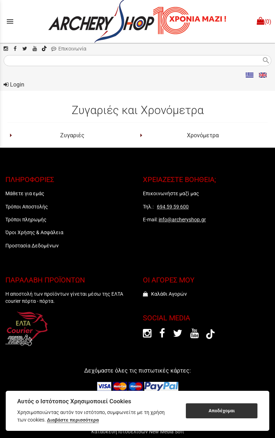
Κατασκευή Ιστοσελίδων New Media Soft (137, 431)
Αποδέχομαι (222, 410)
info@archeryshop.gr (182, 219)
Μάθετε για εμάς (24, 193)
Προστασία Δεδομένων (32, 245)
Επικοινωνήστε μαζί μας (171, 193)
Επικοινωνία (68, 49)
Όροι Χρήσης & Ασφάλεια (34, 232)
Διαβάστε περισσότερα (73, 420)
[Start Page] (137, 21)
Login (14, 84)
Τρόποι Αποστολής (26, 207)
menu (10, 21)
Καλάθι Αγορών (165, 294)
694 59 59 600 (173, 207)
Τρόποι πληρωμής (26, 219)
